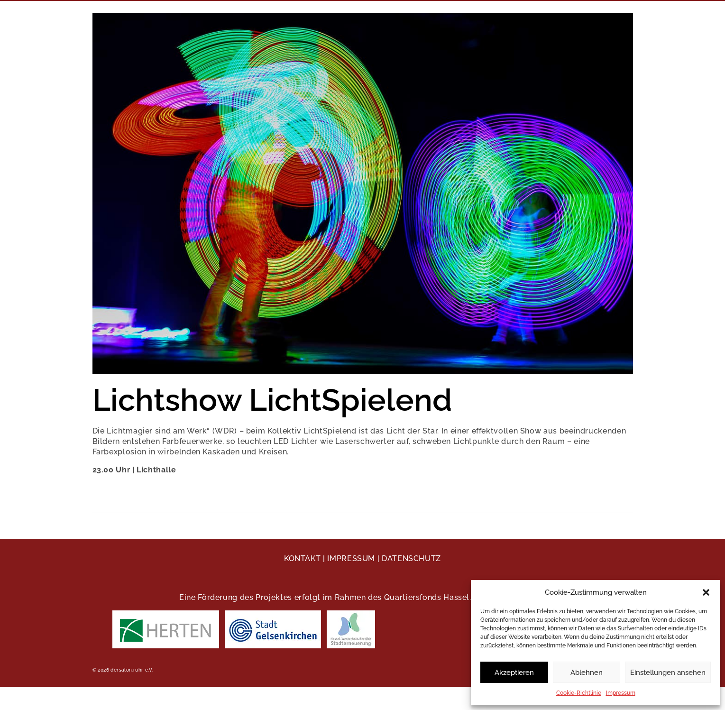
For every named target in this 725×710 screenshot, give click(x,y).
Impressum (620, 693)
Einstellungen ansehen (668, 672)
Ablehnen (586, 672)
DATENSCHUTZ (411, 558)
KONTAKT (302, 558)
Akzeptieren (514, 672)
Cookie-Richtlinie (578, 693)
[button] (706, 592)
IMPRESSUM (351, 558)
